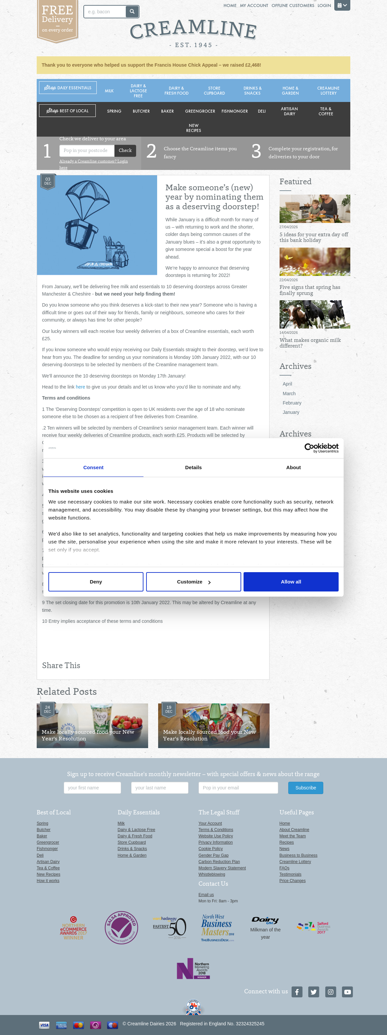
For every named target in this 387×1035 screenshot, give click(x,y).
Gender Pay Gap (214, 855)
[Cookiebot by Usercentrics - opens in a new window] (309, 448)
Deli (262, 111)
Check (125, 150)
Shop (67, 87)
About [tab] (293, 467)
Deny (96, 581)
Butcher (141, 111)
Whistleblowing (212, 874)
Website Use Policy (216, 836)
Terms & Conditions (216, 829)
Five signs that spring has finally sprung (310, 290)
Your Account (210, 823)
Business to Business (299, 855)
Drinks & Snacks (253, 90)
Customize (194, 581)
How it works (48, 880)
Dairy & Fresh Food (176, 90)
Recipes (287, 842)
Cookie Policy (211, 848)
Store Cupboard (214, 90)
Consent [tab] (93, 467)
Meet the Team (293, 836)
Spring (114, 111)
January (291, 412)
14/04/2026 (289, 333)
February (292, 403)
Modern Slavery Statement (222, 868)
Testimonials (291, 874)
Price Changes (293, 880)
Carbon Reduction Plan (219, 861)
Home (230, 5)
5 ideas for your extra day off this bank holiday (314, 238)
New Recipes (193, 127)
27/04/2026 (289, 227)
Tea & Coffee (326, 111)
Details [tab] (193, 467)
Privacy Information (216, 842)
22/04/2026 (289, 280)
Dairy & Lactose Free (138, 90)
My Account (254, 5)
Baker (167, 111)
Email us (206, 894)
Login (324, 5)
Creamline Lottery (328, 90)
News (285, 848)
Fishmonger (235, 111)
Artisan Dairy (289, 111)
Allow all (291, 581)
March (289, 393)
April (287, 384)
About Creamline (294, 829)
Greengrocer (200, 111)
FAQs (285, 868)
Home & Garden (290, 90)
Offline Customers (293, 5)
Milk (109, 90)
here (79, 387)
